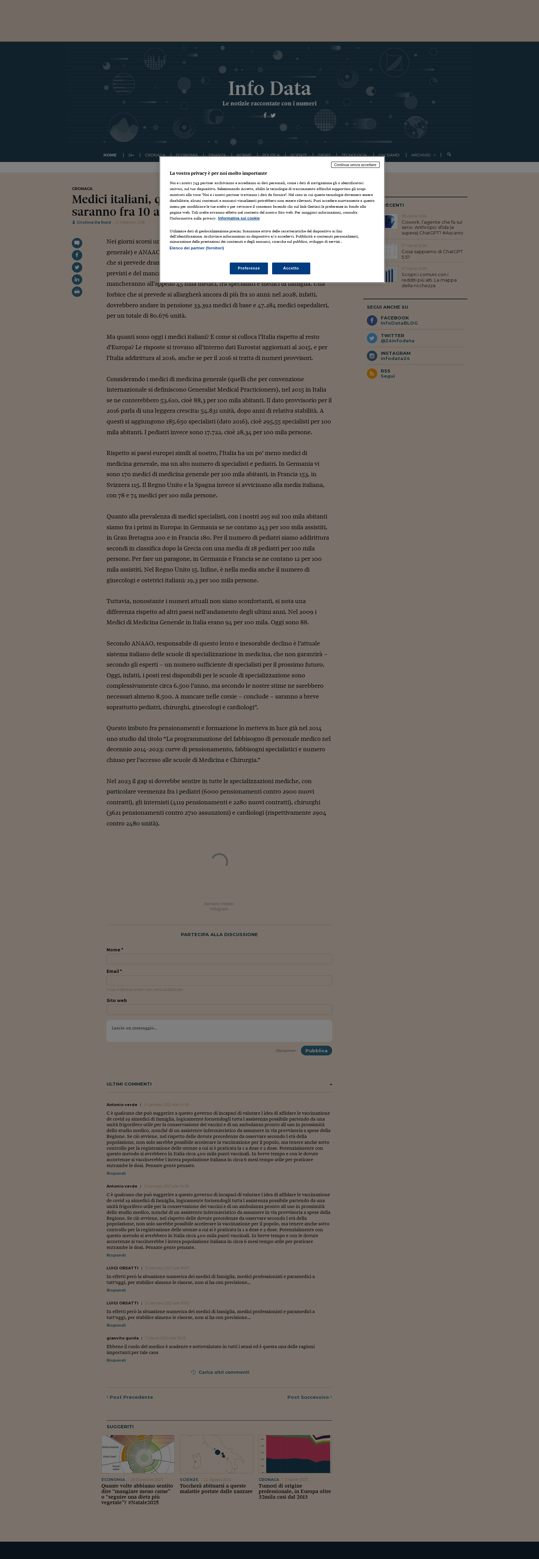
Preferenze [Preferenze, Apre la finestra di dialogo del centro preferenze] (249, 268)
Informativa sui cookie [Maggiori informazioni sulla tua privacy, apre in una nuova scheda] (239, 218)
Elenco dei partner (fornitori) (197, 248)
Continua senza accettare (355, 165)
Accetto (291, 268)
